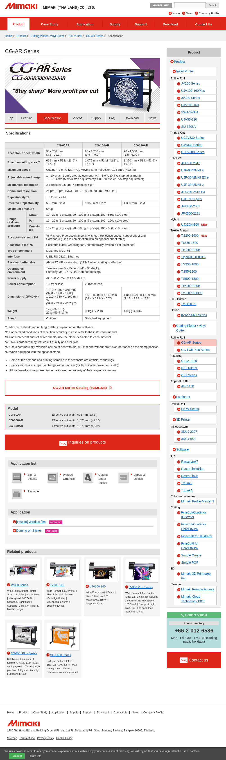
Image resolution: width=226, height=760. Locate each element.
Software (182, 449)
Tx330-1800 (189, 242)
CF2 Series (189, 375)
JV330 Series (190, 98)
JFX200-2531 (190, 206)
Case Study (49, 24)
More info (35, 756)
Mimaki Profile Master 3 (197, 501)
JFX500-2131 (190, 213)
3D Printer (183, 419)
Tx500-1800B (190, 286)
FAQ (112, 118)
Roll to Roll (74, 36)
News (189, 13)
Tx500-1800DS (191, 293)
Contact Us (203, 24)
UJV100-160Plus (193, 90)
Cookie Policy (64, 738)
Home (176, 13)
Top (10, 118)
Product (19, 24)
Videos (77, 118)
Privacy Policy (45, 738)
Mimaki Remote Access (197, 589)
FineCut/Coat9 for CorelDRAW (193, 526)
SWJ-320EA (189, 112)
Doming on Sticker (29, 530)
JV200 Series (190, 83)
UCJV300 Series (193, 152)
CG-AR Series (94, 36)
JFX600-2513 (190, 163)
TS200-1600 (194, 236)
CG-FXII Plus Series (195, 350)
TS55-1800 (189, 271)
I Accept (17, 756)
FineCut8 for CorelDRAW (190, 546)
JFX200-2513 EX (193, 192)
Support (141, 24)
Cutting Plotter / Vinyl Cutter (47, 36)
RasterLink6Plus (192, 469)
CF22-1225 (189, 361)
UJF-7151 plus (191, 199)
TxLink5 (186, 483)
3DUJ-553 (188, 439)
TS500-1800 (190, 278)
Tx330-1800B (190, 250)
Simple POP (189, 562)
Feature (26, 118)
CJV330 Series (191, 145)
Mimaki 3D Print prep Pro (196, 576)
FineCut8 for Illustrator (196, 536)
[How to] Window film (31, 522)
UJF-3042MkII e (192, 184)
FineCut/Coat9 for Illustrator (193, 515)
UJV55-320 (189, 119)
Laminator (183, 397)
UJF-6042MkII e (192, 170)
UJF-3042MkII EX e (195, 177)
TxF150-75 (189, 304)
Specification (52, 118)
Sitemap (12, 738)
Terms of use (27, 738)
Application (84, 24)
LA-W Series (190, 409)
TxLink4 (186, 490)
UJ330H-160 (194, 225)
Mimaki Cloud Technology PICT (193, 599)
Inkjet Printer (185, 71)
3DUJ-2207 (189, 431)
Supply (115, 24)
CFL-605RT (189, 368)
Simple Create (191, 555)
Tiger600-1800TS (193, 257)
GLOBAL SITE (161, 5)
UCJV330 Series (193, 137)
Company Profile (209, 13)
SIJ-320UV (189, 126)
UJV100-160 (190, 105)
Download (170, 24)
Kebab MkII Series (194, 315)
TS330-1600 (190, 264)
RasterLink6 (189, 476)
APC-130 (187, 386)
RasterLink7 (189, 461)
